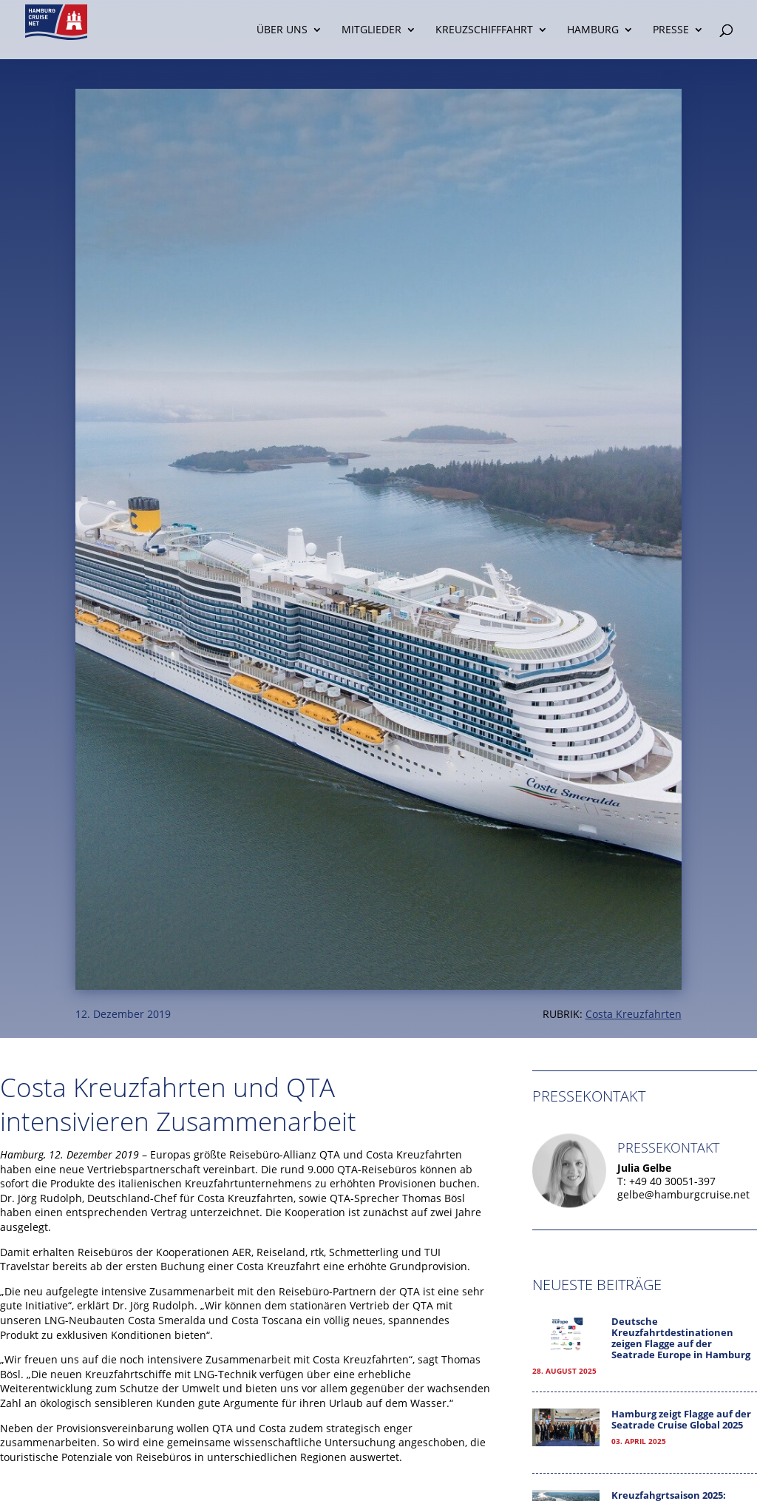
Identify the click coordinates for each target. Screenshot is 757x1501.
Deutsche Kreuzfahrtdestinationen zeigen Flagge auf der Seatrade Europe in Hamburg (680, 1338)
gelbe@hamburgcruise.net (683, 1194)
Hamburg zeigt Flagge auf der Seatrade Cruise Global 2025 (681, 1419)
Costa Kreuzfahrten (633, 1014)
